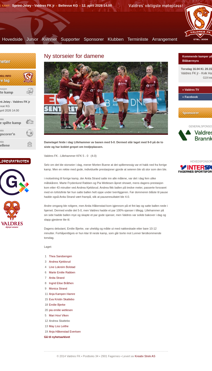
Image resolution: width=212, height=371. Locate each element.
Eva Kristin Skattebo (61, 299)
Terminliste (138, 39)
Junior (32, 39)
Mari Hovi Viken (59, 315)
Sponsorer (94, 39)
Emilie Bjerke (57, 304)
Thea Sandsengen (60, 256)
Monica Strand (58, 288)
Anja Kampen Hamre (62, 293)
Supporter (70, 39)
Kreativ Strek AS (145, 356)
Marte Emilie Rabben (62, 272)
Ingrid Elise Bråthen (61, 283)
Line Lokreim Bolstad (62, 267)
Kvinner (49, 39)
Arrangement (164, 39)
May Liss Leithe (58, 326)
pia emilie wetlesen (61, 310)
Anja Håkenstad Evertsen (65, 331)
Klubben (115, 39)
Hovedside (12, 39)
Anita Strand (57, 277)
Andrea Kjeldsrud (59, 261)
